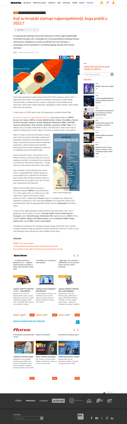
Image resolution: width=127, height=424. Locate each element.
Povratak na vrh (110, 392)
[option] (24, 288)
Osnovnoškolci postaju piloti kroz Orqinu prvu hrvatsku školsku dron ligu (38, 249)
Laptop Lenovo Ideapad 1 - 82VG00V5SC (46, 290)
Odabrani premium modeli (68, 357)
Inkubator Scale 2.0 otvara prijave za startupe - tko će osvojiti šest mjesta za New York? (103, 150)
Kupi (32, 315)
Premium (92, 4)
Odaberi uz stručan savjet (23, 357)
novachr (21, 12)
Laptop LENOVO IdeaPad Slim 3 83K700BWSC (68, 290)
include (40, 12)
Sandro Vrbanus (99, 118)
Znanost (54, 4)
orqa (44, 12)
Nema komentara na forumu (29, 321)
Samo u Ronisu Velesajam (46, 357)
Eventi (84, 4)
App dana (68, 4)
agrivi (35, 12)
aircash (31, 12)
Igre (61, 4)
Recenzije (30, 4)
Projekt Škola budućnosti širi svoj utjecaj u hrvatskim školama (104, 125)
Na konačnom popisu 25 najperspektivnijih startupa (31, 117)
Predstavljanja (42, 4)
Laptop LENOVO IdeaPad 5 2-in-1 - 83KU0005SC (23, 290)
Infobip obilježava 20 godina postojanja (104, 136)
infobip (26, 12)
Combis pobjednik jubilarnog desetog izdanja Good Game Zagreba (35, 246)
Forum (77, 4)
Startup (16, 12)
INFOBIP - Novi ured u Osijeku (23, 243)
